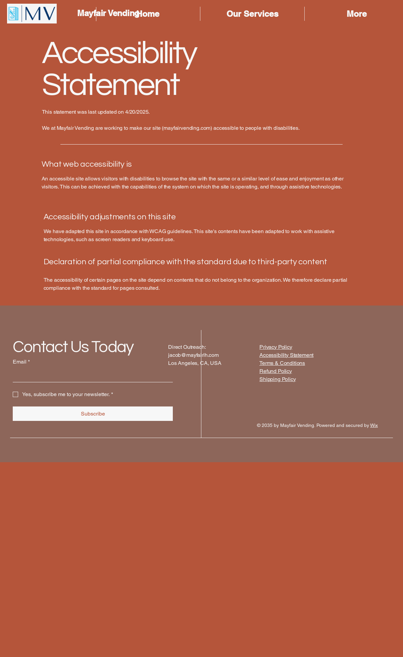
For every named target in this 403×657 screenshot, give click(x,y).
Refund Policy (275, 371)
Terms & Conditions (282, 363)
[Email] (91, 375)
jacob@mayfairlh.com (193, 355)
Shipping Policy (277, 379)
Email (21, 362)
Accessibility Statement (286, 355)
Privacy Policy (275, 347)
